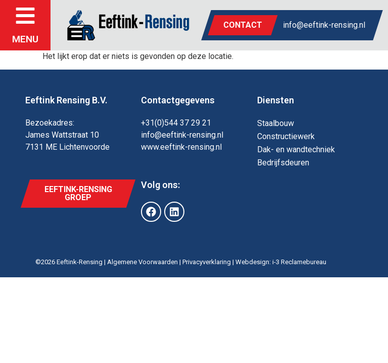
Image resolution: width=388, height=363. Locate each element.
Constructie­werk (286, 136)
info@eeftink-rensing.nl (324, 25)
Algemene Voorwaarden (142, 262)
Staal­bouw (275, 123)
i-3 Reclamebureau (299, 262)
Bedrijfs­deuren (283, 162)
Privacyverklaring (206, 262)
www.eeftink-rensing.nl (181, 147)
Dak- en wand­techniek (296, 149)
